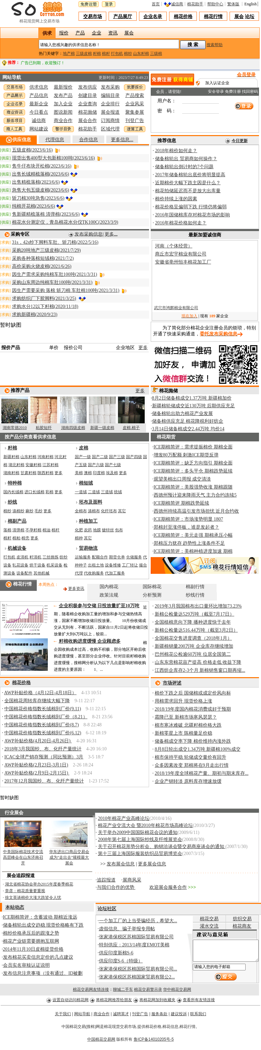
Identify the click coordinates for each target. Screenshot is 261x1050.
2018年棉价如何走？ (176, 150)
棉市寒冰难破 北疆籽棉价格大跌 (188, 725)
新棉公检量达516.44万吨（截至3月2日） (196, 630)
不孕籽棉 (33, 530)
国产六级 (96, 464)
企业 (96, 32)
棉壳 (25, 538)
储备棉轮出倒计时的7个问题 (184, 166)
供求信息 (38, 87)
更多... (111, 233)
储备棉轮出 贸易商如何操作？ (186, 158)
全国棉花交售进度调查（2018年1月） (193, 638)
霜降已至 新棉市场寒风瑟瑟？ (186, 717)
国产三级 (117, 456)
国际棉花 (152, 586)
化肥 (79, 530)
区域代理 (110, 128)
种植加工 (88, 521)
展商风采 (132, 879)
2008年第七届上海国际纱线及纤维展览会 (140, 839)
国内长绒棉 (13, 492)
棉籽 (106, 53)
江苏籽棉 (50, 464)
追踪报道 (106, 879)
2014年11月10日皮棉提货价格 (33, 949)
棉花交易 (203, 918)
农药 (88, 530)
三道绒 (107, 492)
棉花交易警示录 (148, 991)
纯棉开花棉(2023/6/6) (33, 206)
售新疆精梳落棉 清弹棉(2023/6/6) (46, 214)
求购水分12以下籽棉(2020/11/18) (45, 306)
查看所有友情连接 (199, 1002)
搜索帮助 (215, 44)
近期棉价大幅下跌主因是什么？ (188, 182)
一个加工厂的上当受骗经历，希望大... (138, 920)
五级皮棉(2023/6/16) (32, 149)
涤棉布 (94, 511)
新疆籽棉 (11, 456)
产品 (80, 32)
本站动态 (14, 907)
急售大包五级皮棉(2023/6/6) (40, 190)
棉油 (46, 530)
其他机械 (41, 573)
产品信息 (38, 95)
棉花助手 (197, 4)
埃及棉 (112, 472)
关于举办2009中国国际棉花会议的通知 (137, 832)
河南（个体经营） (173, 245)
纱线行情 (195, 595)
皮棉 (83, 447)
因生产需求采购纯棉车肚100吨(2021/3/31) (54, 274)
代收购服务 (94, 573)
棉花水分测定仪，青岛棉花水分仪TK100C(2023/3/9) (65, 222)
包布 (119, 530)
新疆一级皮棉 (102, 427)
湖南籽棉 (11, 472)
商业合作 (63, 120)
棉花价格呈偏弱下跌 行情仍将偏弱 (191, 206)
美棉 (79, 472)
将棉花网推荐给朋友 (114, 1002)
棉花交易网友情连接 (91, 991)
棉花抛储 (87, 112)
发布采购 (110, 87)
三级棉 (156, 53)
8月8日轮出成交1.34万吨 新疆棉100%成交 (198, 749)
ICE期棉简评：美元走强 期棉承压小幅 (193, 535)
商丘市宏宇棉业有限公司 (181, 253)
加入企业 (63, 103)
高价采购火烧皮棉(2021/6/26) (42, 266)
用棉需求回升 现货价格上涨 (183, 701)
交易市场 (92, 16)
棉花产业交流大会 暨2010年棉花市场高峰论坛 (145, 825)
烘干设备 (37, 565)
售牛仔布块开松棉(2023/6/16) (42, 166)
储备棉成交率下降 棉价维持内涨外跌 (193, 741)
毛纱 (38, 511)
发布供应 (87, 87)
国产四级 (134, 456)
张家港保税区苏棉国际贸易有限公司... (138, 968)
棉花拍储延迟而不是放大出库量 (188, 190)
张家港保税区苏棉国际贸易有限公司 (136, 936)
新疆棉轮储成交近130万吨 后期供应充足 (193, 405)
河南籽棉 (45, 456)
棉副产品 (17, 521)
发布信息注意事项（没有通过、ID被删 (43, 973)
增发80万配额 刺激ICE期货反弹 (186, 454)
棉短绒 (86, 483)
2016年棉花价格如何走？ (181, 222)
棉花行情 (213, 16)
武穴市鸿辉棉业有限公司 (176, 310)
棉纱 (128, 53)
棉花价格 (183, 16)
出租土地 (96, 565)
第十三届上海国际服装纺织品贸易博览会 (140, 853)
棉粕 (16, 538)
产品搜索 (134, 95)
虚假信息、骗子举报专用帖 (127, 928)
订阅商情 (110, 120)
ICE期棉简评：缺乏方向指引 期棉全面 (193, 462)
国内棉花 (109, 586)
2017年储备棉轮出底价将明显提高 (190, 174)
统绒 (118, 492)
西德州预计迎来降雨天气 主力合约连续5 (195, 495)
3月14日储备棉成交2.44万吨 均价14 (188, 428)
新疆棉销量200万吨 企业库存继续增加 (194, 646)
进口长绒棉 (34, 492)
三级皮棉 (84, 53)
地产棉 (69, 53)
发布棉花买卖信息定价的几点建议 (38, 957)
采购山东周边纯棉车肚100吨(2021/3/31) (52, 282)
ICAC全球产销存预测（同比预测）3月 (43, 756)
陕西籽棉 (45, 472)
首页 (157, 4)
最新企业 (38, 103)
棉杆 (55, 530)
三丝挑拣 (50, 557)
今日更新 (240, 140)
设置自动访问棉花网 (70, 1002)
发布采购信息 (89, 233)
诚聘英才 (121, 1016)
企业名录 (152, 16)
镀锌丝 (108, 530)
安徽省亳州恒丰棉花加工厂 (183, 262)
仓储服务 (134, 557)
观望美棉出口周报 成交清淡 (182, 479)
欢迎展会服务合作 (168, 887)
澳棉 (88, 472)
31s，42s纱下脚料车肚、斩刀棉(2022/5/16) (55, 242)
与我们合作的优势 (116, 887)
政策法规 (109, 595)
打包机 (117, 53)
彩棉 (49, 492)
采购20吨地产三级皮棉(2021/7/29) (46, 250)
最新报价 (63, 87)
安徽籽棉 (33, 464)
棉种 (79, 538)
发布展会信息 (121, 863)
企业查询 (87, 103)
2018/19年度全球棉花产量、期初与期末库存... (201, 773)
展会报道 (110, 112)
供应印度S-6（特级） (121, 960)
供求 (47, 33)
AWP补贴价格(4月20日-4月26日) (38, 740)
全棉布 (81, 511)
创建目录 (87, 95)
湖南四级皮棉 (73, 427)
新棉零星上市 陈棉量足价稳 (183, 733)
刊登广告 (134, 120)
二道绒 (94, 492)
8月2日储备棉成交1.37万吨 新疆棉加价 (192, 398)
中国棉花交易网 (101, 1041)
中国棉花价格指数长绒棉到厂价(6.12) (42, 732)
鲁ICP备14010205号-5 (154, 1041)
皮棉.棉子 (131, 427)
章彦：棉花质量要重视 (25, 890)
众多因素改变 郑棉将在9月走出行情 (192, 765)
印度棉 (99, 472)
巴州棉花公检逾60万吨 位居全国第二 (193, 654)
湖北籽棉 (16, 464)
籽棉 (97, 53)
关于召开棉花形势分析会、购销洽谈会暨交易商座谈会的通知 (162, 846)
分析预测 (152, 595)
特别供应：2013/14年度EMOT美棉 (134, 944)
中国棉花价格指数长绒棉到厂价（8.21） (46, 716)
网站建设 (38, 128)
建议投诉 (179, 1016)
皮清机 (22, 557)
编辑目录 (110, 95)
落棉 (7, 530)
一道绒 (81, 492)
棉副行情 (195, 586)
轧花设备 (20, 565)
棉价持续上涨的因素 (176, 198)
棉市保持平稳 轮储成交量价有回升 (190, 757)
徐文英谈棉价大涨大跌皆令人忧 (33, 897)
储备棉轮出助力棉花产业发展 (182, 413)
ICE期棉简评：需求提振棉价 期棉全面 (193, 446)
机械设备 (17, 548)
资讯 (113, 32)
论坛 (249, 16)
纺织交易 (240, 918)
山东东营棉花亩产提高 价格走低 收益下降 (198, 662)
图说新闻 (63, 112)
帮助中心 (217, 4)
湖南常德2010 (15, 427)
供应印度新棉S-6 (116, 952)
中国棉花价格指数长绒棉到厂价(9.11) (42, 708)
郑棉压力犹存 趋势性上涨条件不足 (189, 543)
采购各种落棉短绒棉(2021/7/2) (43, 258)
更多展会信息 (152, 863)
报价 (64, 32)
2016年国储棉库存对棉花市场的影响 (192, 214)
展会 (239, 16)
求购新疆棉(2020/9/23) (34, 314)
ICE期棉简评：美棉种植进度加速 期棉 (193, 551)
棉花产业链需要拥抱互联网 (31, 941)
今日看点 (38, 112)
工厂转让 (130, 565)
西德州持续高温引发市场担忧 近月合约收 (196, 511)
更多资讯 (76, 588)
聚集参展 (134, 112)
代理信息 (54, 139)
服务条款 (159, 1016)
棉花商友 (240, 926)
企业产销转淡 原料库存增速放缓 (188, 781)
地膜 (97, 530)
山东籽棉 (141, 53)
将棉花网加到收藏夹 (157, 1002)
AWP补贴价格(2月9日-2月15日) (36, 772)
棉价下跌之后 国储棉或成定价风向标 (193, 693)
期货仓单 (117, 557)
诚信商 (179, 4)
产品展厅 (122, 16)
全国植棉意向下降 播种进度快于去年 (193, 622)
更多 (143, 347)
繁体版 (235, 4)
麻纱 (29, 511)
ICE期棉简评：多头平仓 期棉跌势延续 (193, 471)
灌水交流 (203, 926)
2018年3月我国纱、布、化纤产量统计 (43, 748)
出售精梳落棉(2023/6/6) (36, 182)
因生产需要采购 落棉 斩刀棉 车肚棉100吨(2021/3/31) (66, 290)
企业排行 (110, 103)
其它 (122, 511)
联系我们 (198, 1016)
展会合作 (87, 120)
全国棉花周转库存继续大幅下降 (37, 700)
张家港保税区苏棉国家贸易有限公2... (137, 976)
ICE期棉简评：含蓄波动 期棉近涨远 (40, 917)
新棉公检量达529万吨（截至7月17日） (194, 614)
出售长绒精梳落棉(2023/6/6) (40, 174)
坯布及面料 (90, 502)
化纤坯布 (109, 511)
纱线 (12, 502)
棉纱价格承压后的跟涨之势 (31, 933)
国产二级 (100, 456)
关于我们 (63, 1016)
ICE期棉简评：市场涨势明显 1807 (188, 519)
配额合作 (100, 557)
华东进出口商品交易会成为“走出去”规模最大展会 (69, 857)
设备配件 (24, 573)
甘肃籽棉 (28, 472)
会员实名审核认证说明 (26, 965)
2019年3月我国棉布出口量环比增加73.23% (198, 606)
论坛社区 (107, 908)
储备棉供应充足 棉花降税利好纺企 (188, 421)
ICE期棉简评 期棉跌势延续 (181, 503)
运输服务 (83, 557)
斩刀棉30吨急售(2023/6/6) (38, 198)
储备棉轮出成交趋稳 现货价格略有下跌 (43, 925)
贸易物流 (88, 548)
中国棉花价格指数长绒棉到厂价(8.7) (41, 724)
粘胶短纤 (44, 427)
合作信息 (88, 139)
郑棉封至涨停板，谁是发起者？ (186, 527)
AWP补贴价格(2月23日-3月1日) (36, 764)
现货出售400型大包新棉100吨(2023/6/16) (53, 158)
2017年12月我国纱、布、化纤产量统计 (44, 780)
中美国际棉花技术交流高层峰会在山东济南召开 (23, 857)
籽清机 (35, 557)
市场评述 (172, 683)
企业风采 (134, 103)
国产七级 (113, 464)
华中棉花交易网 (177, 991)
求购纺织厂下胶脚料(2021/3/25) (44, 298)
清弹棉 (18, 530)
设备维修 (113, 565)
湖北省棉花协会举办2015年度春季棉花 (39, 884)
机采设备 (54, 565)
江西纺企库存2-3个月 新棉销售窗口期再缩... (200, 670)
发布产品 (63, 95)
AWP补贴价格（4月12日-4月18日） (40, 692)
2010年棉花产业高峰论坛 (123, 818)
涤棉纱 (18, 511)
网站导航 (82, 1016)
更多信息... (122, 139)
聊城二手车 (123, 991)
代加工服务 (115, 573)
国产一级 (83, 456)
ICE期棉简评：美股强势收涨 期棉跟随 (193, 487)
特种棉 (15, 483)
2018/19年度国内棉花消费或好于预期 (193, 709)
